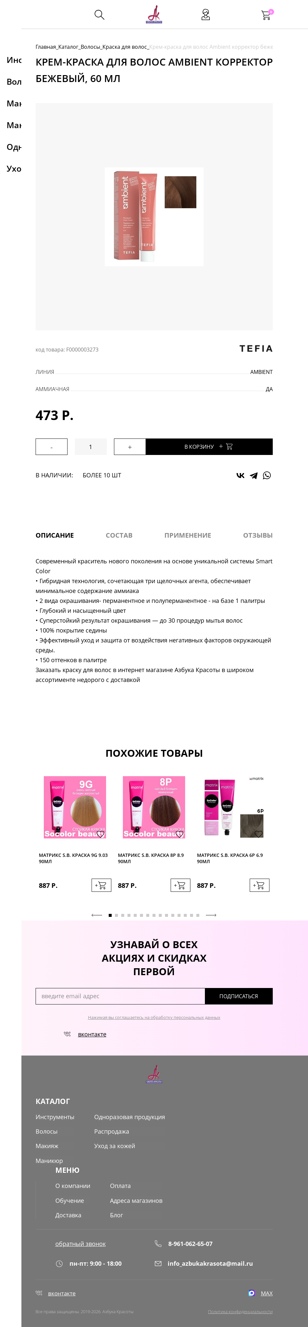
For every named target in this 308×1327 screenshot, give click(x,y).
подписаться (244, 996)
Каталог (68, 46)
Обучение (69, 1199)
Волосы (90, 46)
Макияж (47, 1145)
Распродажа (111, 1131)
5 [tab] (135, 915)
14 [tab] (191, 915)
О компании (72, 1184)
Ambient (261, 372)
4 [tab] (128, 915)
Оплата (120, 1184)
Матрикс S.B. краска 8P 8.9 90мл (151, 858)
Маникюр (49, 1160)
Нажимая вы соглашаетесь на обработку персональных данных (154, 1017)
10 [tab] (166, 915)
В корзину (216, 445)
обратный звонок (80, 1241)
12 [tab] (179, 915)
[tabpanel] (75, 840)
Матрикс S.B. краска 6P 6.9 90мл (230, 858)
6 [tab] (141, 915)
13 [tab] (185, 915)
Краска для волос (124, 46)
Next (211, 915)
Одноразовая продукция (129, 1116)
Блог (116, 1213)
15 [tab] (197, 915)
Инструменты (55, 1116)
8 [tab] (154, 915)
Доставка (68, 1213)
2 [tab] (116, 915)
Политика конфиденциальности (240, 1311)
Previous (97, 915)
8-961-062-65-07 (183, 1241)
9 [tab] (160, 915)
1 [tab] (110, 915)
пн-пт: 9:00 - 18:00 (88, 1262)
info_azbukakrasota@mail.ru (203, 1262)
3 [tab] (122, 915)
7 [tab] (147, 915)
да (269, 389)
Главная (46, 46)
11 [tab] (172, 915)
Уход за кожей (114, 1145)
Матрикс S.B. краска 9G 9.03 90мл (73, 858)
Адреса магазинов (136, 1199)
